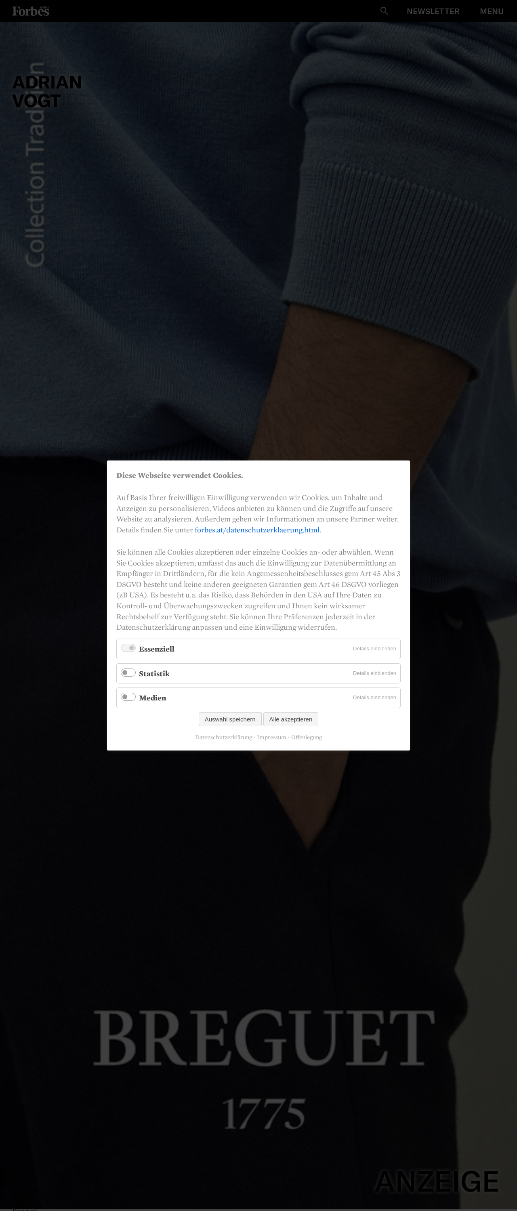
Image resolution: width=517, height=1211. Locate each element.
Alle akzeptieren (291, 719)
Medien (152, 697)
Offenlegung (306, 737)
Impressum (271, 737)
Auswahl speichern (230, 719)
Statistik (154, 673)
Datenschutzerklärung (223, 737)
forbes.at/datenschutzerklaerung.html (257, 529)
